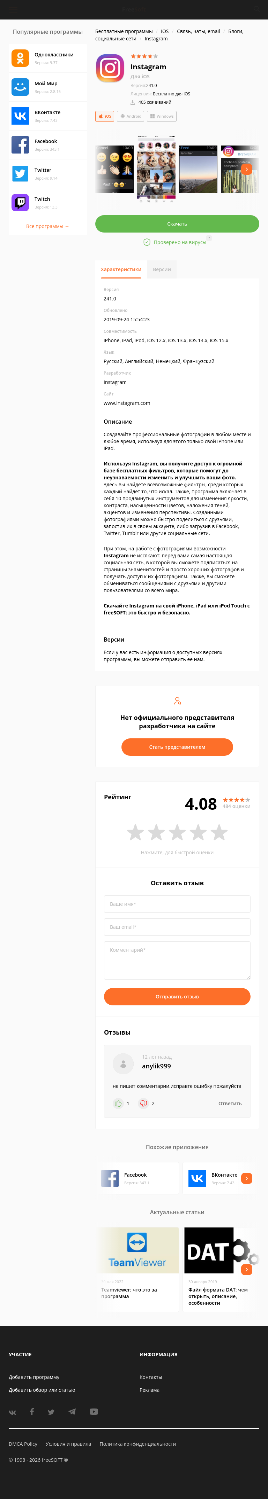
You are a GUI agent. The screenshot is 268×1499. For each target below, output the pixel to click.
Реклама (149, 1390)
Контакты (151, 1377)
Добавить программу (34, 1377)
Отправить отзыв (177, 996)
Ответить (230, 1103)
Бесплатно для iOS (171, 94)
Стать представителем (177, 747)
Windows (161, 116)
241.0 (144, 85)
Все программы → (47, 226)
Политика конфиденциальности (137, 1444)
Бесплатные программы (124, 31)
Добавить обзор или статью (42, 1390)
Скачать (177, 223)
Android (131, 116)
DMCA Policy (23, 1444)
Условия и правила (68, 1444)
